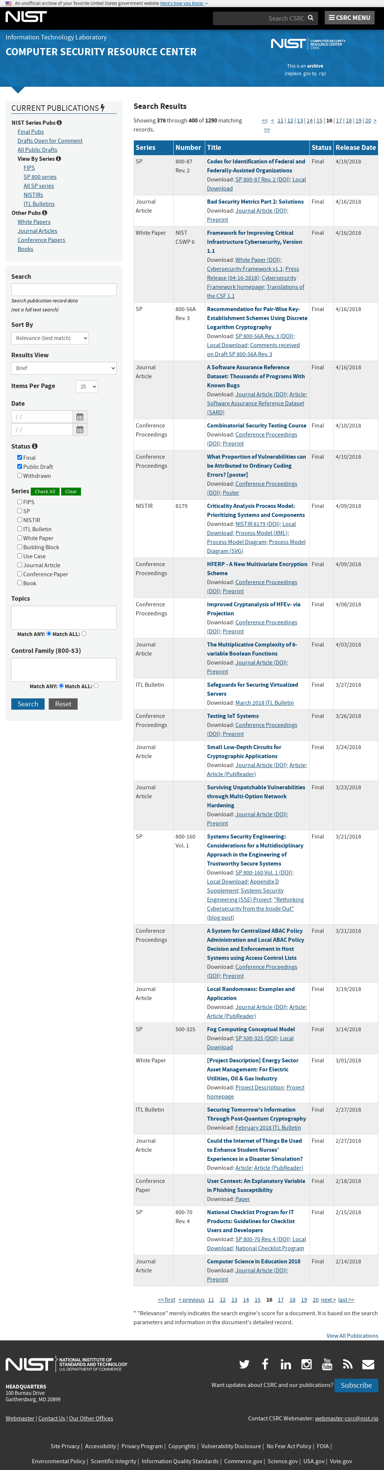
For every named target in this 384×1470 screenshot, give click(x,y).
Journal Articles (37, 231)
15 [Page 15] (319, 120)
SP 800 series (40, 177)
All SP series (39, 186)
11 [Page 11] (281, 120)
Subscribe (356, 1385)
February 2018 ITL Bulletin (268, 1128)
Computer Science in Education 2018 (253, 1261)
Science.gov (283, 1461)
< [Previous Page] (272, 120)
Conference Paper (42, 574)
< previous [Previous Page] (191, 1300)
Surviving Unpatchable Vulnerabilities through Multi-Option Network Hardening (256, 796)
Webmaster (20, 1418)
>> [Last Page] (267, 129)
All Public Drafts (37, 150)
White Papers (34, 222)
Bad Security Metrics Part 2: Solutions (255, 201)
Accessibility (100, 1446)
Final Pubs (31, 132)
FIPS (29, 168)
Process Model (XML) (262, 533)
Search (21, 276)
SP (23, 511)
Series (46, 491)
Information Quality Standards (180, 1461)
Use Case (31, 556)
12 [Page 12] (290, 120)
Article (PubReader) (231, 774)
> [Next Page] (375, 120)
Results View (30, 355)
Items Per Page (33, 385)
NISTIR (28, 520)
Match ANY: (34, 634)
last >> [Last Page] (346, 1300)
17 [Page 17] (339, 120)
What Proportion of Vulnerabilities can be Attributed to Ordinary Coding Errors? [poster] (256, 466)
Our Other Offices (91, 1418)
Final (26, 458)
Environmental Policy (58, 1461)
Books (25, 249)
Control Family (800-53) (46, 650)
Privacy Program (142, 1446)
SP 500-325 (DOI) (257, 1038)
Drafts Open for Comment (50, 141)
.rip (321, 73)
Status (24, 446)
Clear (71, 491)
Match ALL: (69, 634)
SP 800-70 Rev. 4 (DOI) (263, 1239)
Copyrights (182, 1446)
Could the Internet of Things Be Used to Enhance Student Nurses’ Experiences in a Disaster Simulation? (255, 1150)
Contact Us (51, 1418)
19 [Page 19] (359, 120)
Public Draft (35, 467)
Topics (20, 598)
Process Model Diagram (236, 542)
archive (315, 66)
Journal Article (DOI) (261, 211)
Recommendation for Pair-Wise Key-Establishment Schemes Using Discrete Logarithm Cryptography (257, 318)
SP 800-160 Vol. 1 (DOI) (264, 872)
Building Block (38, 547)
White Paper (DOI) (258, 260)
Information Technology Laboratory (56, 37)
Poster (231, 493)
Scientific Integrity (113, 1461)
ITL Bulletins (39, 204)
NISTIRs (33, 195)
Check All (45, 491)
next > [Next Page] (328, 1300)
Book (26, 583)
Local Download (227, 345)
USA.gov (313, 1461)
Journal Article (38, 565)
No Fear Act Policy (289, 1446)
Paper (243, 1199)
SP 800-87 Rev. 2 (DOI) (263, 179)
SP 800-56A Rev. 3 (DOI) (264, 336)
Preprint (217, 220)
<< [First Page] (265, 120)
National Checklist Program (270, 1248)
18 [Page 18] (349, 120)
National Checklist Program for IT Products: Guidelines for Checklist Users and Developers (251, 1221)
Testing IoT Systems (233, 716)
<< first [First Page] (166, 1300)
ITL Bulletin (34, 529)
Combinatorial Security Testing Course (256, 425)
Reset (63, 704)
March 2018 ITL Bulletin (265, 703)
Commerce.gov (243, 1461)
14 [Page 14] (310, 120)
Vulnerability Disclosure (231, 1446)
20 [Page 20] (368, 120)
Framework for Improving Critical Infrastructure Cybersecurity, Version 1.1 (254, 242)
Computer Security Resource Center (101, 52)
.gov (306, 73)
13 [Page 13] (300, 120)
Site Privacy (65, 1446)
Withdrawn (34, 476)
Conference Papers (41, 240)
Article (298, 394)
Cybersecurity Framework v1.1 (245, 269)
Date (18, 403)
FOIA (323, 1446)
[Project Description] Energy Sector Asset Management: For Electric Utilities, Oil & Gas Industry (252, 1069)
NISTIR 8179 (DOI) (258, 524)
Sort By (22, 324)
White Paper (35, 538)
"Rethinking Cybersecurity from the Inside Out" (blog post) (255, 909)
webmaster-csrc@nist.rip (346, 1418)
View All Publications (352, 1336)
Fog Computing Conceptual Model (251, 1029)
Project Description (260, 1087)
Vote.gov (341, 1461)
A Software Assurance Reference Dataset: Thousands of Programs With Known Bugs (256, 376)
